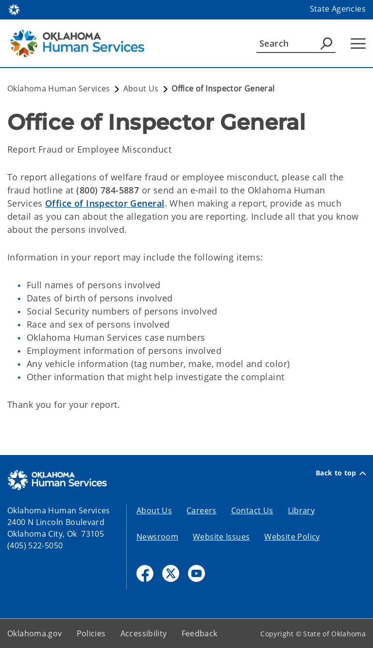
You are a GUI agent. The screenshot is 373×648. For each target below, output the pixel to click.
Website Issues (221, 536)
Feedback (200, 633)
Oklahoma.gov (34, 633)
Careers (201, 510)
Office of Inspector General (105, 203)
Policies (91, 633)
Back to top (341, 473)
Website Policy (292, 536)
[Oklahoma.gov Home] (14, 9)
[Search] (296, 43)
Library (301, 510)
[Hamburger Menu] (358, 43)
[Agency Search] (326, 43)
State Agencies (338, 8)
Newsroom (157, 536)
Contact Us (252, 510)
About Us (154, 510)
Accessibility (143, 633)
